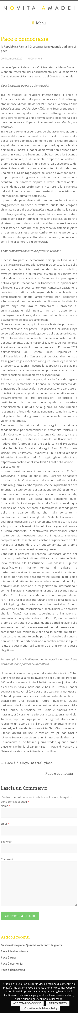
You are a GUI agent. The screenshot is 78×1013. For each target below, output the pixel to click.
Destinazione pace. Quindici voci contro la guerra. (32, 945)
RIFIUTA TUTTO (57, 1003)
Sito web (6, 841)
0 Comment (35, 58)
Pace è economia (61, 773)
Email (5, 823)
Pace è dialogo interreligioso (26, 763)
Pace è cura (8, 957)
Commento (8, 859)
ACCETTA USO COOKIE (27, 1003)
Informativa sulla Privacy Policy (40, 1008)
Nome (5, 806)
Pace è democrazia (13, 970)
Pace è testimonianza (14, 951)
